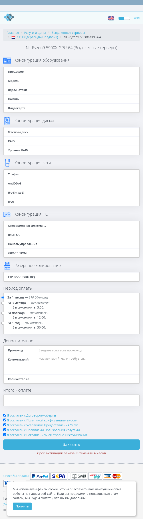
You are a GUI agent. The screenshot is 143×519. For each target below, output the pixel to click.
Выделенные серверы (68, 32)
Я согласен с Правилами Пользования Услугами (43, 430)
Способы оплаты (16, 476)
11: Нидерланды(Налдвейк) (35, 37)
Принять (22, 506)
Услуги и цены (35, 32)
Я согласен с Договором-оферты (31, 415)
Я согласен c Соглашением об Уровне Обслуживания (47, 435)
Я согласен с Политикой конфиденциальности (42, 420)
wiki (137, 18)
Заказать (71, 444)
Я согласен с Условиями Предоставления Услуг (42, 425)
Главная (13, 32)
